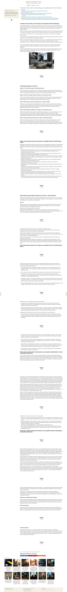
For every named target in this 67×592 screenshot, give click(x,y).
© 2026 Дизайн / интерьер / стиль (9, 588)
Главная (28, 5)
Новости (33, 5)
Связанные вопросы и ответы (27, 12)
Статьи (37, 5)
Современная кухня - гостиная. (10, 15)
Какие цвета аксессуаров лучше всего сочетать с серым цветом (33, 14)
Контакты (24, 588)
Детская (24, 15)
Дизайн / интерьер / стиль (33, 2)
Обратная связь (43, 588)
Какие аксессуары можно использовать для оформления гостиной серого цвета (36, 13)
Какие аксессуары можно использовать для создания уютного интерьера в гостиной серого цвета (40, 19)
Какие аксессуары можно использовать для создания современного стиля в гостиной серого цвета (40, 18)
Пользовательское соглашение (29, 588)
